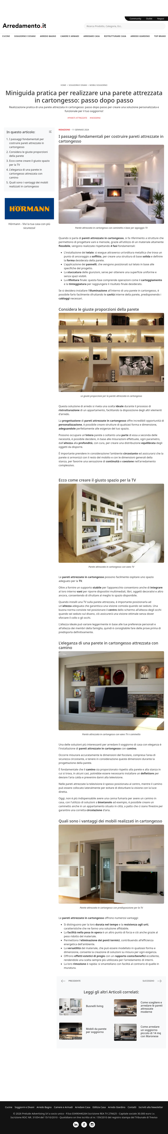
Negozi (160, 18)
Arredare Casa (92, 36)
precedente (71, 981)
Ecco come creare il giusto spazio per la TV (29, 163)
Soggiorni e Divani (25, 36)
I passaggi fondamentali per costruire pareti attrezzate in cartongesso (26, 143)
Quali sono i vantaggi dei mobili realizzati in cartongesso (28, 184)
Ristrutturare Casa (115, 36)
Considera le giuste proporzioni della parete (28, 154)
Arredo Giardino (140, 36)
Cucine (6, 36)
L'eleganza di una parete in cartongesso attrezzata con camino (25, 173)
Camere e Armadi (70, 36)
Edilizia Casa (99, 1107)
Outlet (149, 18)
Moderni (95, 117)
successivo (152, 981)
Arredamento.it (43, 25)
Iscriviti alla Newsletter (151, 1107)
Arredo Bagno (48, 36)
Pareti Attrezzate (78, 117)
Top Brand (160, 36)
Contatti (132, 1107)
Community (135, 18)
